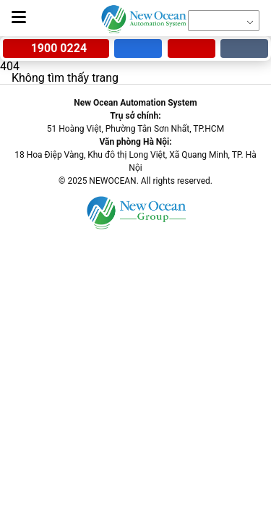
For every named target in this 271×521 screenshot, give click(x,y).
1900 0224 (56, 48)
